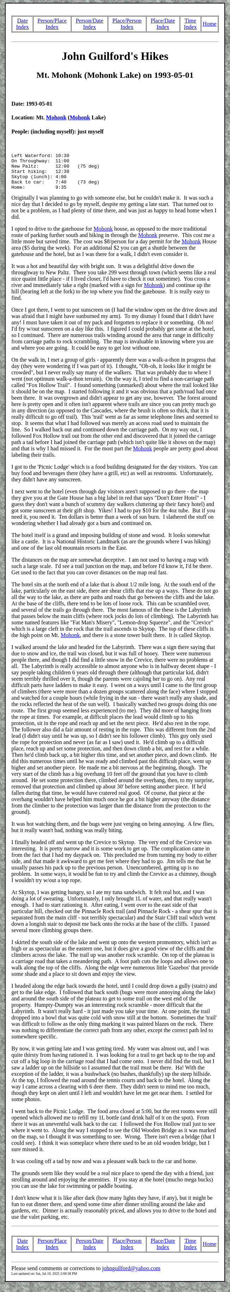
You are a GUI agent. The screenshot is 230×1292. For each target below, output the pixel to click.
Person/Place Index (52, 24)
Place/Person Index (127, 24)
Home (209, 24)
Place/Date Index (163, 24)
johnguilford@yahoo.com (131, 1276)
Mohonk (56, 117)
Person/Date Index (89, 24)
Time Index (190, 24)
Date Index (22, 24)
